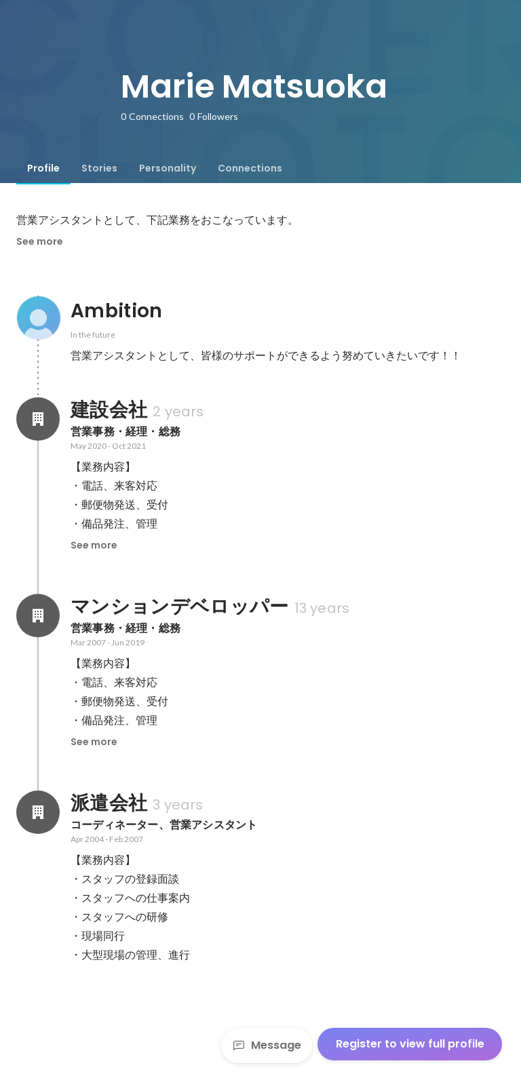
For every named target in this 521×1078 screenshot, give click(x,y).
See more (39, 241)
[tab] (43, 168)
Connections (250, 168)
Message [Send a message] (266, 1045)
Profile (43, 168)
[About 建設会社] (38, 419)
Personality (167, 168)
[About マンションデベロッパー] (38, 615)
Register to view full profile (410, 1044)
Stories (99, 168)
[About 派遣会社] (38, 812)
